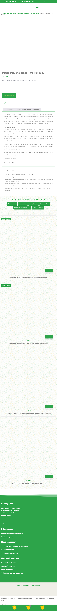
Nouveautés (12, 204)
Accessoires (22, 204)
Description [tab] (9, 109)
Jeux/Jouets (33, 204)
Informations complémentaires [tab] (28, 109)
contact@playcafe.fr (27, 1)
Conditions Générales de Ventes (12, 533)
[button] (4, 102)
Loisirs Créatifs (38, 208)
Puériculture (44, 204)
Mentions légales (7, 537)
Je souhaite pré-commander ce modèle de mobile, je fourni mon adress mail (27, 599)
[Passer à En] (48, 1)
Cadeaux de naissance (22, 208)
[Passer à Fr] (41, 1)
